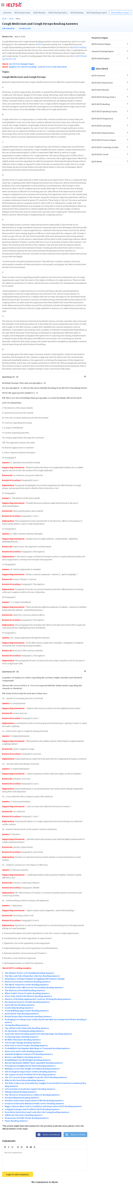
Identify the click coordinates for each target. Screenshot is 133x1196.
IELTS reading (80, 47)
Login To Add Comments (17, 1174)
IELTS (11, 18)
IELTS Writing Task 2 (58, 12)
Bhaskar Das (7, 36)
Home (4, 18)
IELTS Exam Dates (22, 12)
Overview (7, 12)
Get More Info (25, 28)
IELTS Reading (77, 12)
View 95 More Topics (120, 12)
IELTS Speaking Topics (97, 12)
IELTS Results (39, 12)
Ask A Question (8, 28)
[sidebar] (3, 5)
